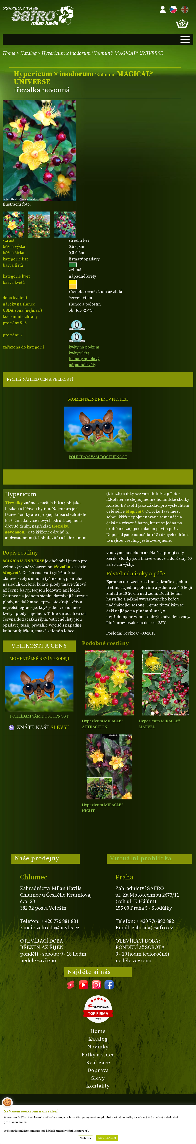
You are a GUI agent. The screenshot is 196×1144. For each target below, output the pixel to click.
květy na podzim (84, 347)
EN (184, 8)
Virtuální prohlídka (141, 858)
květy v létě (79, 353)
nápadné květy (82, 364)
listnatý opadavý (84, 359)
